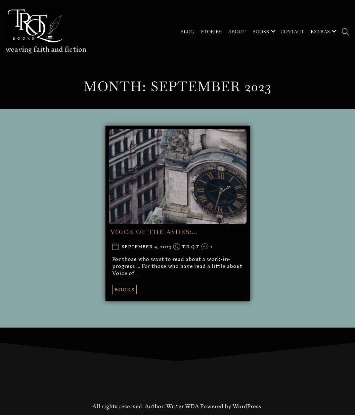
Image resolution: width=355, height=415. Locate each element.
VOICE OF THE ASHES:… (154, 232)
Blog (187, 32)
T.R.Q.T (190, 247)
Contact (292, 32)
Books (260, 32)
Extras (320, 32)
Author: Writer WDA (172, 406)
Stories (211, 32)
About (237, 32)
